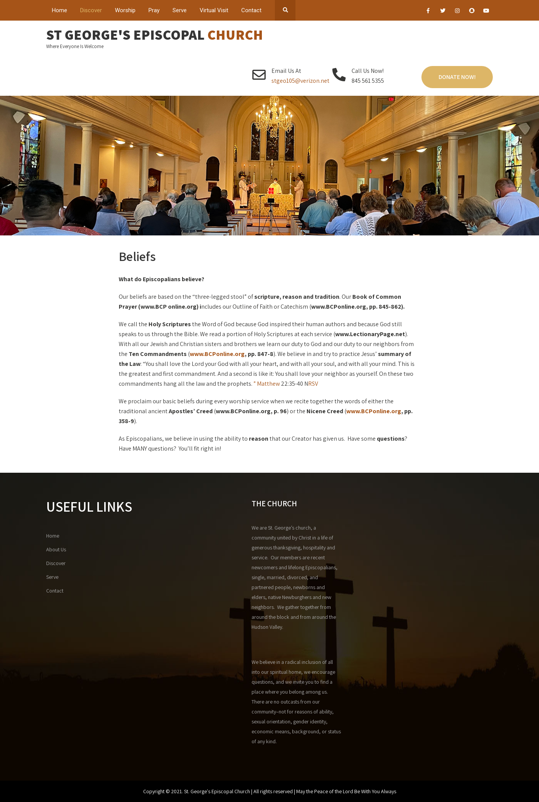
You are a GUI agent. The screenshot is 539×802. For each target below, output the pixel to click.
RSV (313, 384)
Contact (251, 10)
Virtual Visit (214, 10)
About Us (56, 549)
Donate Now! (457, 77)
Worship (125, 10)
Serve (180, 10)
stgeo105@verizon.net (300, 81)
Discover (91, 10)
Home (59, 10)
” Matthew (266, 384)
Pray (154, 10)
